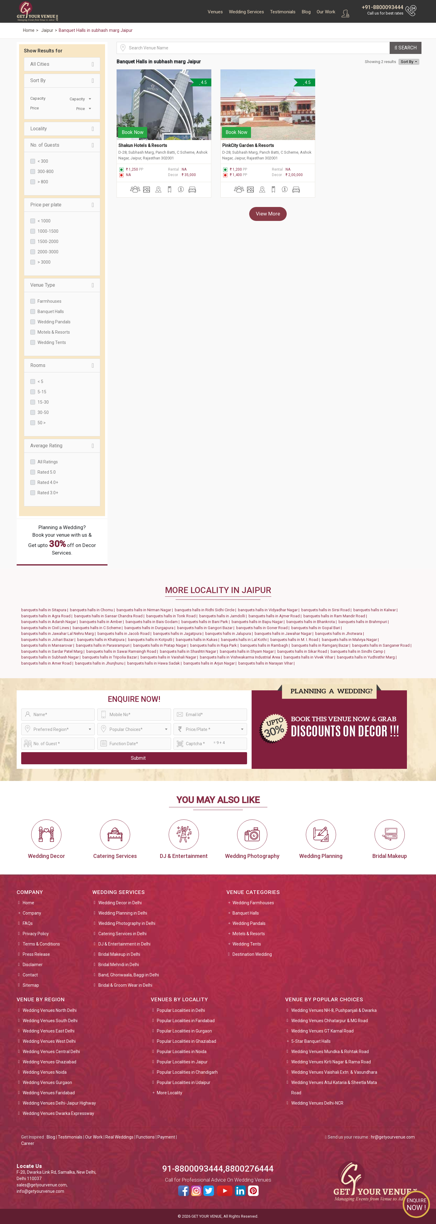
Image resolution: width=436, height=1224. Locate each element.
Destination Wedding (252, 954)
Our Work (326, 12)
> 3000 (44, 262)
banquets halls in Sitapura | (45, 610)
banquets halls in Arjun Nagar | (210, 663)
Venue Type (62, 285)
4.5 (203, 82)
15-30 (43, 402)
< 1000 (44, 220)
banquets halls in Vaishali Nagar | (170, 657)
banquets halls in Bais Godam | (153, 621)
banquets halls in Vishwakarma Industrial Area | (242, 657)
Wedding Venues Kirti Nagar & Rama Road (331, 1061)
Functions (145, 1137)
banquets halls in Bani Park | (206, 621)
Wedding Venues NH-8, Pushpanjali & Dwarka (334, 1010)
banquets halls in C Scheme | (98, 627)
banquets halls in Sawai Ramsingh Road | (123, 651)
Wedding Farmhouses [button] (253, 902)
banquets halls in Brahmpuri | (365, 621)
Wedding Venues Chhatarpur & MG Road (329, 1020)
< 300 (43, 161)
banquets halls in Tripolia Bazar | (111, 657)
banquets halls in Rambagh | (266, 645)
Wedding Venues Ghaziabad (49, 1061)
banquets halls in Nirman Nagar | (146, 610)
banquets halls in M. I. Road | (296, 639)
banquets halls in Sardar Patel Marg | (53, 651)
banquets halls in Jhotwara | (340, 633)
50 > (42, 422)
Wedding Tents (52, 342)
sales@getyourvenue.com (42, 1184)
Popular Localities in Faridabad (186, 1020)
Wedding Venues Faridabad (49, 1092)
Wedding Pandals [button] (249, 923)
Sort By (62, 81)
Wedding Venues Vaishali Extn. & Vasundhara (334, 1072)
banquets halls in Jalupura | (230, 633)
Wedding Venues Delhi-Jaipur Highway (59, 1103)
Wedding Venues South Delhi (50, 1020)
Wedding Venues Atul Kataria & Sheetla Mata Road (334, 1087)
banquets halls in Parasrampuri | (104, 645)
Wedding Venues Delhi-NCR (317, 1103)
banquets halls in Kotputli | (152, 639)
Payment (166, 1137)
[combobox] (77, 98)
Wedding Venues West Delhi (49, 1041)
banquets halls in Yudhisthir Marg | (367, 657)
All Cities (62, 64)
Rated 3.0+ (48, 492)
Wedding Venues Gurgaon (47, 1082)
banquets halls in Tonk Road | (172, 616)
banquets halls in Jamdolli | (224, 616)
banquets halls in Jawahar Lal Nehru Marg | (59, 633)
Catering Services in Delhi (122, 933)
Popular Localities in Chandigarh (187, 1072)
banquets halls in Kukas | (198, 639)
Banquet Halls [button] (246, 913)
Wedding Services (246, 12)
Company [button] (32, 913)
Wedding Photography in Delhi (126, 923)
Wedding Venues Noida (45, 1072)
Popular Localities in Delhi (181, 1010)
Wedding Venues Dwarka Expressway (58, 1113)
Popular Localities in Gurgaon (184, 1031)
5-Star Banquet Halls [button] (311, 1041)
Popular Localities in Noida (181, 1051)
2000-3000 (48, 251)
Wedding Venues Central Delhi (51, 1051)
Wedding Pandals (54, 321)
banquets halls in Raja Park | (215, 645)
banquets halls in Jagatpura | (179, 633)
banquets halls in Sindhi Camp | (359, 651)
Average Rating (62, 446)
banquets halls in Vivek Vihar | (310, 657)
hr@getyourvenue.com (393, 1137)
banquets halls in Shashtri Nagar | (190, 651)
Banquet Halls (51, 311)
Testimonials (283, 12)
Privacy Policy (36, 933)
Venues (215, 12)
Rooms (62, 365)
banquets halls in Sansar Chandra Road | (110, 616)
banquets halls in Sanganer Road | (382, 645)
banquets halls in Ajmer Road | (276, 616)
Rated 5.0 (47, 472)
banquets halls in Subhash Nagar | (51, 657)
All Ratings (48, 461)
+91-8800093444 (382, 7)
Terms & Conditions (41, 944)
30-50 (43, 412)
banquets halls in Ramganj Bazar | (322, 645)
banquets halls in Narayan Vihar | (267, 663)
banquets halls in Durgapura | (150, 627)
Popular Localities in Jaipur (182, 1061)
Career (27, 1143)
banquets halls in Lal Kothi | (245, 639)
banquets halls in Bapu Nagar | (259, 621)
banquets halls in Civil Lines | (47, 627)
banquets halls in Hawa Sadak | (155, 663)
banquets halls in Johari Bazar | (49, 639)
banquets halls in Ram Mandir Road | (336, 616)
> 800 (43, 181)
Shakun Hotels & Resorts (142, 143)
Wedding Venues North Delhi (50, 1010)
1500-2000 (48, 241)
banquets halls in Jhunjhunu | (101, 663)
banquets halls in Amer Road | (48, 663)
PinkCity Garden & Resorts (248, 143)
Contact (30, 974)
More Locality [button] (169, 1092)
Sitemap (31, 985)
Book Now (133, 130)
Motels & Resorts (54, 332)
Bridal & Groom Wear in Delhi (125, 985)
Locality (62, 129)
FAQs (28, 923)
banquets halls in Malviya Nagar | (351, 639)
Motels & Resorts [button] (249, 933)
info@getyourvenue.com (40, 1191)
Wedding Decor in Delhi (120, 902)
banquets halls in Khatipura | (102, 639)
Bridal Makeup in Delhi (119, 954)
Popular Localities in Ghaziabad (186, 1041)
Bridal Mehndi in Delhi (118, 964)
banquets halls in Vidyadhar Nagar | (269, 610)
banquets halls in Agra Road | (47, 616)
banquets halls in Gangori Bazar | (206, 627)
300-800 (46, 171)
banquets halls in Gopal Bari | (317, 627)
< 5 (40, 381)
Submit (138, 758)
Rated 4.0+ (48, 482)
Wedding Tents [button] (247, 944)
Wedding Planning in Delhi (122, 913)
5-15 (42, 391)
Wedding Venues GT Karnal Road (322, 1031)
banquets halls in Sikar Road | (304, 651)
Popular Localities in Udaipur (183, 1082)
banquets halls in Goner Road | (263, 627)
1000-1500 (48, 231)
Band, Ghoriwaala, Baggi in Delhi (128, 974)
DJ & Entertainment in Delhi (124, 944)
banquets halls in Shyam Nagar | (248, 651)
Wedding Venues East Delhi (48, 1031)
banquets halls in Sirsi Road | (327, 610)
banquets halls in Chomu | (93, 610)
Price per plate (62, 205)
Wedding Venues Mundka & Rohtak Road (330, 1051)
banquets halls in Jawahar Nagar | (285, 633)
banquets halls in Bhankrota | (312, 621)
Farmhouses (49, 301)
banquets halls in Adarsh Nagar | (50, 621)
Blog (306, 12)
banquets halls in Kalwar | (376, 610)
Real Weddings (119, 1137)
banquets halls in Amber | (103, 621)
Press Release (36, 954)
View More (268, 211)
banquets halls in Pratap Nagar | (161, 645)
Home (28, 902)
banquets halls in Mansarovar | (48, 645)
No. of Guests (62, 145)
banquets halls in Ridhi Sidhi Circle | (206, 610)
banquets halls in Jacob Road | (125, 633)
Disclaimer (33, 964)
